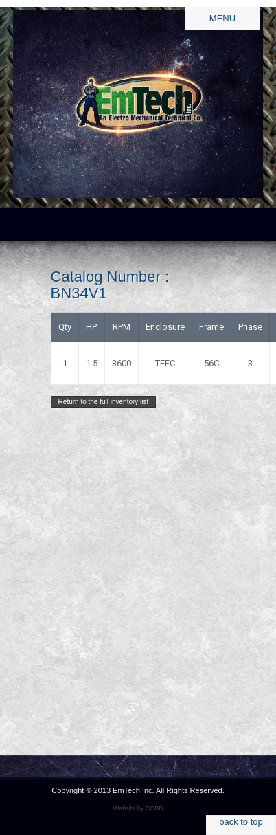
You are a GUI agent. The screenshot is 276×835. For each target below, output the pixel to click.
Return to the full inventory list (103, 401)
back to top (241, 821)
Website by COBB (138, 808)
